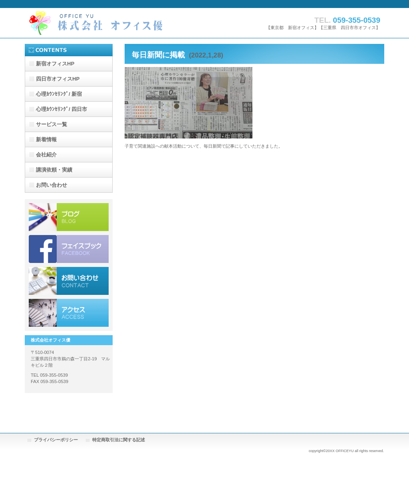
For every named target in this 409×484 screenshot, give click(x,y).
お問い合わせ (69, 281)
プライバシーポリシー (56, 439)
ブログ (69, 217)
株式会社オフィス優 (105, 23)
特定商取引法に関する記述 (118, 439)
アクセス (69, 313)
